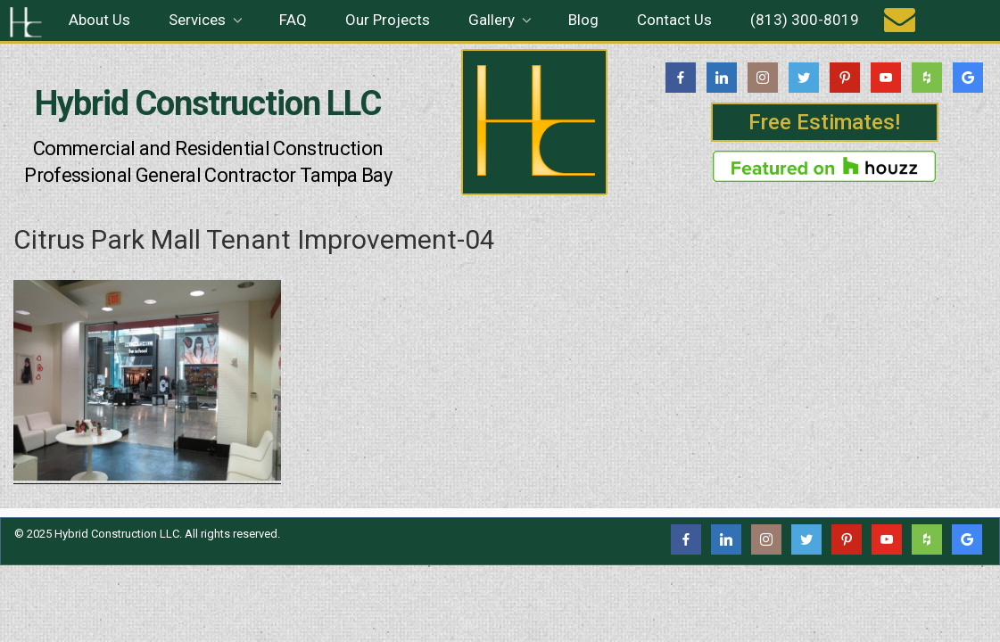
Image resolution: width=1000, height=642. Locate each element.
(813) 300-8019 (804, 20)
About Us (99, 20)
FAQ (293, 20)
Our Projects (387, 20)
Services (207, 20)
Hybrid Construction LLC (208, 103)
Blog (583, 20)
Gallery (501, 20)
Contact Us (674, 20)
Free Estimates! (824, 122)
